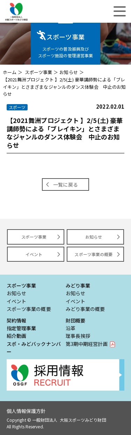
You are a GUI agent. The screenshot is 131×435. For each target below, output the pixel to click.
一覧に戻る (65, 184)
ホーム (9, 72)
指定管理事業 (21, 328)
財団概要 (75, 320)
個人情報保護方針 (26, 410)
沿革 (70, 328)
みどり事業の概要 (85, 308)
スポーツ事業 (38, 72)
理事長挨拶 (78, 335)
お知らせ (68, 72)
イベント (34, 254)
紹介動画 (16, 335)
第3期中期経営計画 (87, 343)
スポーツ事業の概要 (93, 254)
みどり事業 (78, 285)
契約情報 (16, 320)
